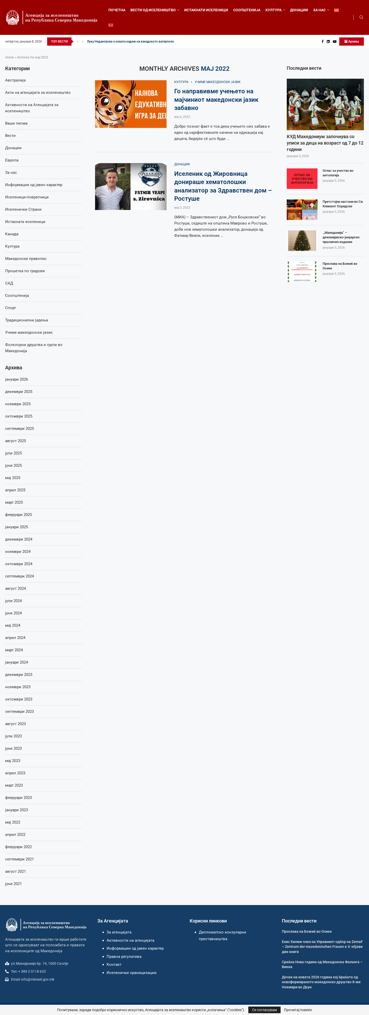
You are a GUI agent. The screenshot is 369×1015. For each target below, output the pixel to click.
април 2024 (15, 637)
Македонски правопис (26, 258)
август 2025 (15, 441)
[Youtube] (335, 41)
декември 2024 (18, 539)
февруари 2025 (18, 514)
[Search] (361, 17)
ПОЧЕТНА (116, 10)
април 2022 (15, 834)
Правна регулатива (124, 956)
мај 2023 (12, 760)
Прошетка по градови (25, 271)
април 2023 (15, 773)
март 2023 (14, 785)
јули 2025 (13, 453)
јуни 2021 (13, 883)
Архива (351, 41)
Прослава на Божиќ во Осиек (340, 266)
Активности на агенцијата (130, 940)
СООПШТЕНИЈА (246, 10)
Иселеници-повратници (27, 197)
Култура (12, 246)
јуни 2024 (13, 613)
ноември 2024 (17, 551)
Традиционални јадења (26, 320)
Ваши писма (16, 123)
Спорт (10, 308)
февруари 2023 (18, 797)
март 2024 (14, 650)
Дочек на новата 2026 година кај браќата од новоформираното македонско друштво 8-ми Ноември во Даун (321, 982)
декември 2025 (18, 391)
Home (9, 57)
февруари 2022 (18, 847)
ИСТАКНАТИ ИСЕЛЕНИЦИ (206, 10)
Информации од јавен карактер (33, 184)
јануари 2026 (16, 379)
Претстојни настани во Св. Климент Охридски (343, 204)
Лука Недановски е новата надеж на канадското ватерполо (130, 41)
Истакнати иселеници (25, 221)
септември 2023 (19, 711)
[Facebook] (322, 41)
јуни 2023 (13, 748)
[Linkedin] (328, 41)
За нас (11, 172)
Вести (10, 135)
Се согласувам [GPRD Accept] (264, 1010)
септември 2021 (19, 859)
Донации (13, 148)
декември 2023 (18, 674)
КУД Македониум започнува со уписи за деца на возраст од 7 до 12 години (325, 143)
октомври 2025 (18, 416)
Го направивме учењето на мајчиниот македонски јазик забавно (216, 99)
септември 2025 (19, 428)
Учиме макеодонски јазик (29, 332)
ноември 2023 (17, 687)
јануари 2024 (16, 662)
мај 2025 (12, 477)
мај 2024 (12, 625)
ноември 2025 (17, 404)
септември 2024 (19, 576)
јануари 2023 (16, 810)
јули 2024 (13, 600)
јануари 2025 (16, 527)
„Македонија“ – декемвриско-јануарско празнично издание (341, 237)
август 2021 (15, 871)
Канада (11, 234)
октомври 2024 (18, 564)
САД (9, 283)
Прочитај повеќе (298, 1010)
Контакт (114, 964)
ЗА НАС (319, 10)
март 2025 (14, 502)
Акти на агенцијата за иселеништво (38, 92)
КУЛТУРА (273, 10)
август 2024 (15, 588)
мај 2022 (12, 822)
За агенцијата (119, 932)
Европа (11, 160)
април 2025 (15, 490)
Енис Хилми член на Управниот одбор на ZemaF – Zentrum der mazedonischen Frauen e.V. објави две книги (322, 947)
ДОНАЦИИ (299, 10)
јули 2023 (13, 736)
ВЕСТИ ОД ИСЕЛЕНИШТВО (153, 10)
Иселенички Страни (23, 209)
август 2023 (15, 724)
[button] (78, 41)
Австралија (15, 80)
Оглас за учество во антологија (338, 173)
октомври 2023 (18, 699)
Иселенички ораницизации (132, 972)
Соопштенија (17, 295)
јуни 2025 (13, 465)
